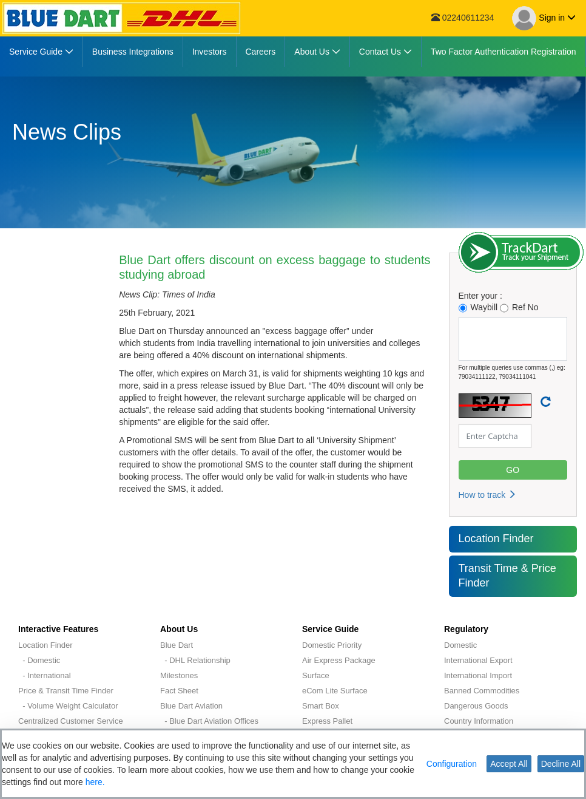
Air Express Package (339, 660)
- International (44, 675)
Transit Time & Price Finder (507, 575)
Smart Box (320, 705)
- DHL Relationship (195, 660)
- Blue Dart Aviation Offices (209, 721)
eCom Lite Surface (335, 690)
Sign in (544, 18)
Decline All (561, 764)
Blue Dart (176, 645)
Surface (315, 675)
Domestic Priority (332, 645)
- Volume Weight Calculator (68, 705)
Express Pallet (327, 721)
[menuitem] (41, 51)
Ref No (519, 307)
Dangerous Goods (476, 705)
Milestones (179, 675)
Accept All (508, 764)
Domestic (460, 645)
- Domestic (39, 660)
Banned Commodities (481, 690)
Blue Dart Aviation (191, 705)
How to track (488, 495)
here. (95, 782)
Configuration (451, 764)
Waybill (478, 307)
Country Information (478, 721)
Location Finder (496, 538)
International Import (478, 675)
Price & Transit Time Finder (65, 690)
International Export (478, 660)
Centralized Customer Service (70, 721)
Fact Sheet (179, 690)
